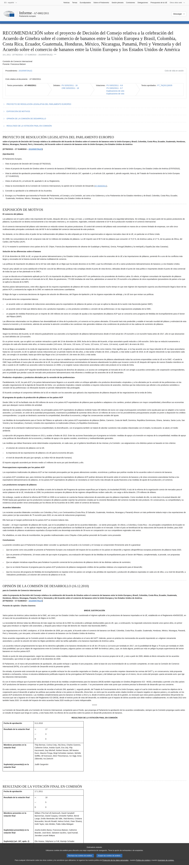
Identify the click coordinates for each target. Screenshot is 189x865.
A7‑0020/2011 (100, 186)
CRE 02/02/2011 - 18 (70, 88)
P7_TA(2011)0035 (164, 85)
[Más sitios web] (177, 2)
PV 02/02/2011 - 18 (70, 85)
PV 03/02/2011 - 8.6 (114, 85)
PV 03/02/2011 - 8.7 (114, 88)
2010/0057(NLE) (25, 71)
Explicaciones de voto (115, 91)
